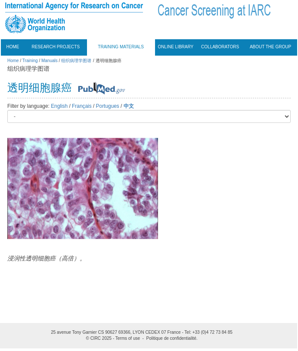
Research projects (55, 46)
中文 (129, 106)
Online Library (176, 46)
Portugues (107, 106)
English (59, 106)
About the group (270, 46)
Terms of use (127, 338)
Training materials (121, 46)
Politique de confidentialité (171, 338)
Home (12, 46)
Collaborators (220, 46)
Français (82, 106)
